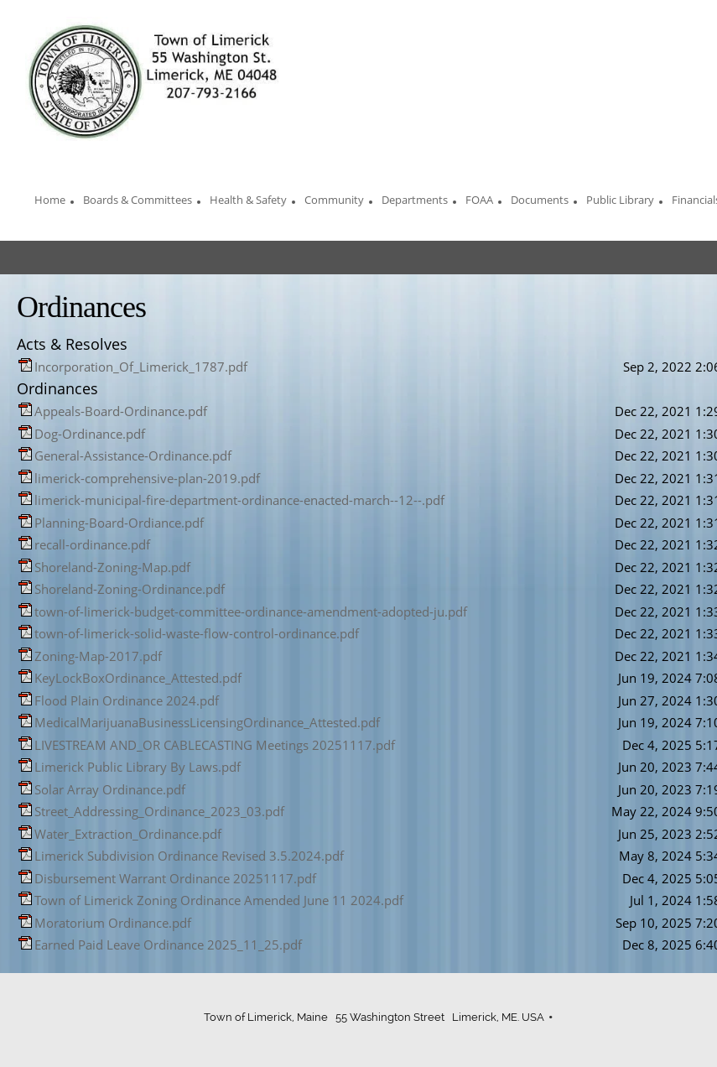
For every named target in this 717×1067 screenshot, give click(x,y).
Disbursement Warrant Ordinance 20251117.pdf (175, 878)
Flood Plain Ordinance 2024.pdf (126, 700)
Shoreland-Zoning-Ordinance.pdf (129, 588)
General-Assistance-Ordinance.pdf (132, 455)
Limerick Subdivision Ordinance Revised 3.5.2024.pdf (189, 855)
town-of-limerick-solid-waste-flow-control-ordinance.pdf (196, 633)
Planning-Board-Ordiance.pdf (119, 522)
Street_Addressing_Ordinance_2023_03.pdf (159, 811)
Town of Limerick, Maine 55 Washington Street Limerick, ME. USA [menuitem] (374, 1017)
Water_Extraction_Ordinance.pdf (127, 833)
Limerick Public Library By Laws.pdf (137, 766)
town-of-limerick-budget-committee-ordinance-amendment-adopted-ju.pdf (250, 611)
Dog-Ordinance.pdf (89, 433)
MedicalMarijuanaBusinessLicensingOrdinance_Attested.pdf (207, 722)
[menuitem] (50, 202)
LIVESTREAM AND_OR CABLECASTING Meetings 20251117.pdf (214, 744)
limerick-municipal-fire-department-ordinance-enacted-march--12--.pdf (239, 500)
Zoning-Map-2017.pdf (98, 656)
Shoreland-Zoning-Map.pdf (112, 567)
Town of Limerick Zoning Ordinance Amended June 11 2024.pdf (218, 900)
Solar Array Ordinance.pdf (109, 789)
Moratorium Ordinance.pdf (112, 922)
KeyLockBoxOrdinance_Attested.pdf (138, 677)
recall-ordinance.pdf (92, 544)
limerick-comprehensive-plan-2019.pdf (147, 478)
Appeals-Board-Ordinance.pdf (120, 411)
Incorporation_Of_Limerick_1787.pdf (140, 366)
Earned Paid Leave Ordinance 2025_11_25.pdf (168, 944)
